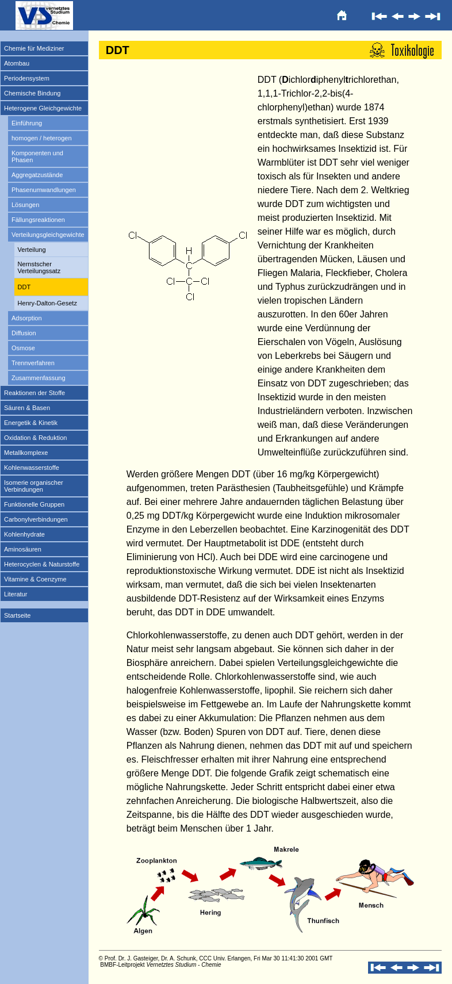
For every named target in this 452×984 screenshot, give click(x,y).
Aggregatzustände (37, 174)
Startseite (17, 615)
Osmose (23, 347)
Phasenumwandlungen (44, 189)
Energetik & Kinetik (31, 422)
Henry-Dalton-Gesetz (47, 303)
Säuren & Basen (27, 407)
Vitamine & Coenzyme (35, 579)
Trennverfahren (33, 362)
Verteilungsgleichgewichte (48, 234)
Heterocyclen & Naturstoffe (41, 564)
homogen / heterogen (42, 138)
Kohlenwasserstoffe (31, 467)
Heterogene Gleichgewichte (43, 108)
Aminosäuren (22, 549)
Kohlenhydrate (24, 534)
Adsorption (27, 318)
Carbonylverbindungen (36, 519)
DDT (24, 287)
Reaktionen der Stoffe (34, 392)
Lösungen (25, 204)
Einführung (27, 123)
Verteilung (32, 249)
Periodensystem (26, 78)
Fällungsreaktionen (38, 219)
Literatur (15, 594)
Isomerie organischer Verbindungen (33, 486)
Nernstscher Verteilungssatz (39, 267)
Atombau (16, 63)
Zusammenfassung (39, 377)
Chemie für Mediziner (34, 48)
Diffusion (24, 333)
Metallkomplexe (26, 452)
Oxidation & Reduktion (35, 437)
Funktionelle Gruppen (34, 504)
